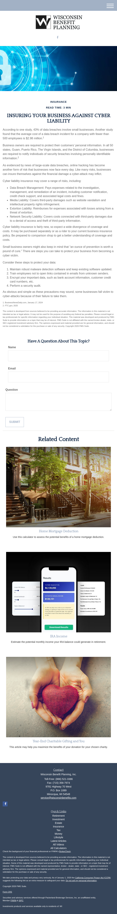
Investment (58, 819)
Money (58, 833)
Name (12, 347)
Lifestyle (58, 837)
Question (11, 389)
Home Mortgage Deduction (58, 531)
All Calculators (58, 848)
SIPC (21, 900)
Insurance (58, 826)
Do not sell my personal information (81, 880)
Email (12, 368)
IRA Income (58, 636)
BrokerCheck (65, 851)
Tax (59, 830)
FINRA (13, 900)
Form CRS (7, 892)
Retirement (58, 815)
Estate (58, 823)
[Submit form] (14, 422)
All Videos (58, 844)
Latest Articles (58, 840)
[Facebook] (57, 37)
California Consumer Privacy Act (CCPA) (93, 878)
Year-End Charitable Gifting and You (58, 741)
